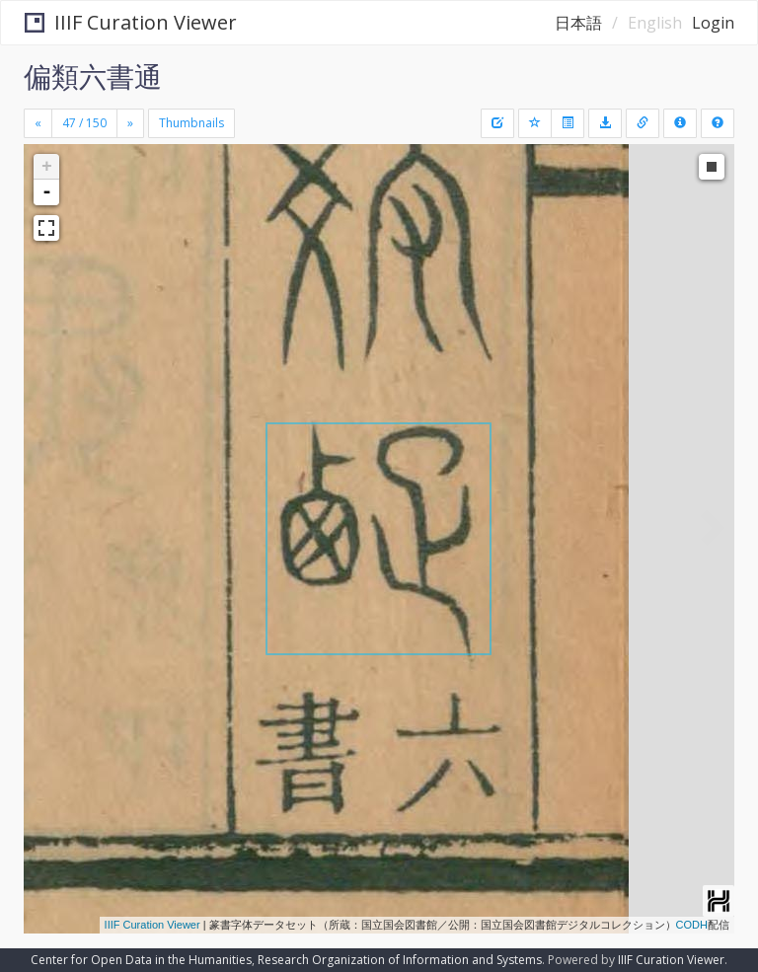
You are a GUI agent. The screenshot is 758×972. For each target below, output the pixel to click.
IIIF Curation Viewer (131, 22)
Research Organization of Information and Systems (400, 959)
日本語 (578, 23)
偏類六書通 (93, 76)
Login (713, 23)
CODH (692, 925)
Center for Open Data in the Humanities (141, 959)
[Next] (130, 123)
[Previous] (38, 123)
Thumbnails (191, 122)
